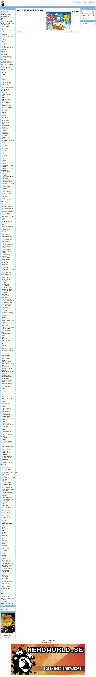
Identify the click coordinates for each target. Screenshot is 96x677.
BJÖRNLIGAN (5, 137)
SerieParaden (5, 459)
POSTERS (3, 72)
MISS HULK (5, 373)
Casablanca (5, 152)
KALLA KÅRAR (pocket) (7, 285)
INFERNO (4, 261)
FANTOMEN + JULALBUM (8, 208)
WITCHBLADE (5, 571)
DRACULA (4, 196)
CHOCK (4, 158)
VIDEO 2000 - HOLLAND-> (7, 603)
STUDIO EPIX (5, 500)
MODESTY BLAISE (6, 375)
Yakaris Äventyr (5, 575)
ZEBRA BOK (5, 578)
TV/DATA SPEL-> (5, 590)
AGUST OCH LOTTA (7, 94)
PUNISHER (4, 419)
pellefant (4, 404)
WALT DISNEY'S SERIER (8, 565)
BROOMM (4, 145)
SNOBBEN (4, 479)
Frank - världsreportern (7, 226)
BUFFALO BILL (5, 148)
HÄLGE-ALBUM (6, 249)
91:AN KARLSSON (6, 82)
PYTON (4, 421)
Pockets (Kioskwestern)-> (7, 57)
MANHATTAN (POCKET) (8, 348)
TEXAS (3, 530)
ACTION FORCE (6, 84)
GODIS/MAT (4, 39)
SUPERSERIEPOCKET (7, 514)
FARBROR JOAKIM (6, 213)
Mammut (4, 343)
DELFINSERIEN (6, 180)
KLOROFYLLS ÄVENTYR (8, 312)
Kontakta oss (4, 609)
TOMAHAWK (5, 537)
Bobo (3, 143)
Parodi (3, 401)
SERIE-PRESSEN (6, 457)
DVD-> (2, 31)
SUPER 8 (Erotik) (5, 586)
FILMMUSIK (4, 38)
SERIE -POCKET (6, 452)
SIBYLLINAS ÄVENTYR (8, 469)
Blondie (3, 138)
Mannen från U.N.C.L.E (7, 350)
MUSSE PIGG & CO (7, 376)
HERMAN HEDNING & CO (8, 244)
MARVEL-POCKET (6, 361)
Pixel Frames (4, 54)
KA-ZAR (4, 282)
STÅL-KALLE (5, 502)
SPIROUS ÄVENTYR (7, 487)
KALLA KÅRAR (5, 284)
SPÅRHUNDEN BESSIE (8, 489)
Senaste (3, 611)
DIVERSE (4, 190)
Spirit (3, 485)
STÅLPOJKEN (5, 505)
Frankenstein (5, 228)
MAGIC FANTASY (6, 338)
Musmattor (3, 52)
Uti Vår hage (5, 550)
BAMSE (4, 127)
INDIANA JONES (6, 257)
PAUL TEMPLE (5, 403)
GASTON (4, 231)
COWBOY (4, 175)
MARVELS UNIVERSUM (8, 363)
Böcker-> (3, 19)
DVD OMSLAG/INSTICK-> (7, 33)
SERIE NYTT (5, 454)
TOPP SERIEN (5, 540)
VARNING (4, 553)
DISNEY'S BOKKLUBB (7, 186)
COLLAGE (4, 163)
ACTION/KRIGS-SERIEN (8, 86)
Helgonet (4, 242)
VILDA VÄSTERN (6, 558)
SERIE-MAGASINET (7, 456)
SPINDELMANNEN (6, 484)
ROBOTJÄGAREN (6, 438)
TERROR (4, 527)
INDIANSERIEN (6, 259)
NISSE (3, 391)
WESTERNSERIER (6, 570)
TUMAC (4, 543)
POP (3, 409)
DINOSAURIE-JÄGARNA (8, 183)
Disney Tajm (5, 185)
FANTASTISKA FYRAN (7, 206)
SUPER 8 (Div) (4, 585)
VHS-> (2, 593)
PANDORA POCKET (7, 400)
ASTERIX (4, 119)
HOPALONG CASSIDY (7, 246)
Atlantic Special (5, 122)
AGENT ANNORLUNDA (7, 87)
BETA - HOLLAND (5, 14)
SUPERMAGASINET (7, 507)
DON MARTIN (5, 195)
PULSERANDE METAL (7, 418)
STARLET (4, 495)
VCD (2, 591)
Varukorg (83, 21)
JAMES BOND (5, 264)
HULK (3, 248)
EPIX (3, 203)
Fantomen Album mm (7, 209)
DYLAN (3, 198)
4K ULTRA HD (4, 11)
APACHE (4, 112)
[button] (77, 3)
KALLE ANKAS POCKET (8, 300)
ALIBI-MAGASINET (6, 99)
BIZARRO (4, 135)
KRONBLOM (5, 315)
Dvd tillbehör (4, 34)
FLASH (3, 224)
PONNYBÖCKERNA (7, 408)
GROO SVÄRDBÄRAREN (8, 236)
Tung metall (4, 545)
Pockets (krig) (4, 59)
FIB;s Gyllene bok (6, 219)
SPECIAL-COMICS (6, 482)
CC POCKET (5, 155)
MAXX (3, 365)
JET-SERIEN (5, 267)
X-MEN (3, 573)
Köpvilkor (3, 607)
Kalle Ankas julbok (35, 7)
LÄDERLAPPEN (6, 333)
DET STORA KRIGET (7, 181)
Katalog (7, 7)
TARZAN (4, 522)
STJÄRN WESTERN (7, 497)
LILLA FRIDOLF (6, 319)
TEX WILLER (5, 528)
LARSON (4, 317)
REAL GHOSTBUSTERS (8, 424)
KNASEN (4, 314)
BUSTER (4, 150)
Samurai (4, 447)
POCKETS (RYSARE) (6, 62)
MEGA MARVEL (6, 366)
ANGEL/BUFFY (5, 110)
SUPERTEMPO (5, 515)
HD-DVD (3, 41)
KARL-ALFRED (5, 310)
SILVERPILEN (5, 471)
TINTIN (3, 533)
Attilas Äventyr (5, 125)
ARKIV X (4, 115)
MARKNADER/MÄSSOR (7, 47)
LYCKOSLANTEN (6, 328)
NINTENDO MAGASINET (8, 390)
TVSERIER (4, 547)
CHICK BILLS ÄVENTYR (8, 157)
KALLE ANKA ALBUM (7, 289)
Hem (2, 7)
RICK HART (5, 433)
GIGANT (4, 233)
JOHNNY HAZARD (6, 276)
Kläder (2, 43)
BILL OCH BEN (5, 133)
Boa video (52, 640)
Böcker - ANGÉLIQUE (6, 21)
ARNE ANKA (5, 117)
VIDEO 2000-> (4, 601)
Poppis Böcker (5, 411)
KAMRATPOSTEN (6, 304)
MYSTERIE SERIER (7, 380)
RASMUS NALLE (6, 423)
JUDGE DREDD (6, 279)
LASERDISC (4, 44)
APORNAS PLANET (7, 114)
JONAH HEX (5, 277)
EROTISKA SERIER (7, 205)
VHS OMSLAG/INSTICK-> (7, 598)
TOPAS (3, 538)
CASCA (4, 153)
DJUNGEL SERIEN (6, 193)
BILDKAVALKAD (5, 16)
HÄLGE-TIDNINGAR (7, 251)
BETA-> (3, 13)
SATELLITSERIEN (6, 449)
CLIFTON (4, 160)
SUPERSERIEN (6, 510)
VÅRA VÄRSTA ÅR (6, 560)
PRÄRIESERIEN (6, 416)
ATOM (3, 124)
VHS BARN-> (4, 595)
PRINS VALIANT (6, 414)
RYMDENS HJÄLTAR (7, 441)
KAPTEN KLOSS (6, 305)
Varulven (4, 555)
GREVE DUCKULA (6, 234)
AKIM (3, 95)
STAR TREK (5, 490)
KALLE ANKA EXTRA (7, 290)
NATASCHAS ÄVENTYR (8, 385)
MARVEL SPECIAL (6, 360)
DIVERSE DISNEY (6, 191)
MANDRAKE (5, 345)
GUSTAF (4, 238)
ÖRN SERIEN (5, 583)
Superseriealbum (6, 509)
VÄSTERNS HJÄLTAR (7, 563)
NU (2, 393)
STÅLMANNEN (5, 504)
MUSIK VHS (4, 51)
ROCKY (4, 439)
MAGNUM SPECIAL (7, 342)
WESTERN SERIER (7, 568)
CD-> (2, 29)
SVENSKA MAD (6, 517)
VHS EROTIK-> (5, 596)
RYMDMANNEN (6, 443)
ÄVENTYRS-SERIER (7, 581)
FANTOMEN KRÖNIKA (7, 211)
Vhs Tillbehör (4, 599)
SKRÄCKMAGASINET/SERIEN (9, 472)
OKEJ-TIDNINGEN (6, 395)
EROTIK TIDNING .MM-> (7, 36)
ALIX (3, 100)
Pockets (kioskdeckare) (6, 56)
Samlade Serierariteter (7, 446)
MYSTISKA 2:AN (6, 381)
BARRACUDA (5, 129)
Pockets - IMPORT (5, 67)
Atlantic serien (5, 120)
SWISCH (4, 520)
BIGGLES (4, 132)
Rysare (3, 444)
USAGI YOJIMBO (6, 548)
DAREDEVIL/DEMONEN (8, 176)
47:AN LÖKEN (5, 81)
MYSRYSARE (5, 378)
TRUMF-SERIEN (6, 542)
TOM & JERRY (5, 535)
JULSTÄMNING (6, 281)
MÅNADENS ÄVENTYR (7, 383)
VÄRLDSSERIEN (6, 562)
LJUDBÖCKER (4, 46)
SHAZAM (4, 466)
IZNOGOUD (5, 262)
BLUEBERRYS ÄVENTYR (8, 140)
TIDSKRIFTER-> (5, 588)
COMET (4, 166)
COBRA (4, 162)
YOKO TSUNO (5, 576)
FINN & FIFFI (5, 223)
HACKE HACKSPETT (7, 239)
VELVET (4, 557)
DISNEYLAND (5, 188)
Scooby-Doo (5, 451)
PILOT (3, 406)
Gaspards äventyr (6, 229)
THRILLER (4, 532)
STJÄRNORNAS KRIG (7, 499)
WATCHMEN (5, 566)
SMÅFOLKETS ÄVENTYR (8, 477)
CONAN (4, 173)
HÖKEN (4, 252)
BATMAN (4, 130)
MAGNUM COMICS (6, 340)
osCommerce (51, 642)
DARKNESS (5, 178)
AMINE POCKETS (6, 105)
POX (3, 413)
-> (9, 76)
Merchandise (4, 49)
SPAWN (4, 480)
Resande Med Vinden (7, 431)
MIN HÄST (4, 370)
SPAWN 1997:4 (8, 635)
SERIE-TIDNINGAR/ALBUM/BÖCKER (19, 7)
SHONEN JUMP (6, 467)
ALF (3, 97)
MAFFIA (4, 337)
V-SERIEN (4, 552)
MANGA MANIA (6, 347)
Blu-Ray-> (3, 18)
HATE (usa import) (6, 241)
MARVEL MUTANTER (7, 358)
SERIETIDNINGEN (6, 461)
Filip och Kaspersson (7, 221)
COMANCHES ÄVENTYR (8, 165)
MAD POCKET (5, 335)
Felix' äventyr (5, 214)
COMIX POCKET (6, 171)
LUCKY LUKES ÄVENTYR (8, 324)
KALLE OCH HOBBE (7, 302)
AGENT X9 (4, 92)
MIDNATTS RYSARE (7, 368)
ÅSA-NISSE (5, 580)
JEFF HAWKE (5, 266)
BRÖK (3, 147)
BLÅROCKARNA (6, 142)
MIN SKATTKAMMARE (7, 371)
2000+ (3, 79)
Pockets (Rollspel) (5, 61)
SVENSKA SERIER (6, 519)
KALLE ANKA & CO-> (7, 287)
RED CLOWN (5, 426)
